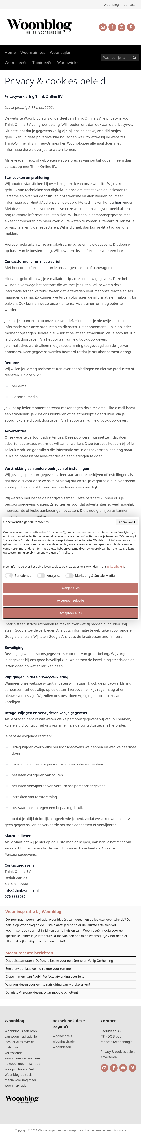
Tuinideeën (42, 62)
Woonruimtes (32, 52)
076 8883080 (15, 896)
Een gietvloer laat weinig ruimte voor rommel (38, 968)
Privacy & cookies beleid (118, 1051)
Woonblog (111, 5)
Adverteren (109, 1057)
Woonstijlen (60, 52)
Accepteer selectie (70, 600)
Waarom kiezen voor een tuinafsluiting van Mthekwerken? (47, 984)
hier (118, 202)
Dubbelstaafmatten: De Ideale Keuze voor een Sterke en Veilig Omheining (59, 960)
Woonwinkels (69, 62)
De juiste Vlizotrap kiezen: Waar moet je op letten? (41, 992)
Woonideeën (16, 62)
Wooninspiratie (64, 1041)
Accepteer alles (70, 613)
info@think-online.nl (22, 890)
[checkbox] (17, 575)
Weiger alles (70, 588)
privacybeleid (115, 566)
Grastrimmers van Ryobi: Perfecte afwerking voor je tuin (46, 976)
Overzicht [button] (127, 522)
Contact (129, 5)
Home (10, 52)
